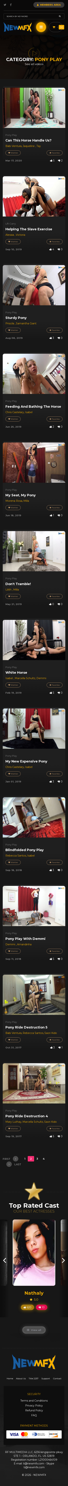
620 (27, 1307)
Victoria (20, 234)
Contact (57, 1378)
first (10, 1158)
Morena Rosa (13, 500)
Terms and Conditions (34, 1400)
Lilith (8, 589)
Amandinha (24, 944)
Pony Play (11, 135)
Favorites (55, 153)
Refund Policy (34, 1410)
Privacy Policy (34, 1405)
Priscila (10, 323)
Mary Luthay (13, 1121)
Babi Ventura (13, 146)
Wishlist (13, 153)
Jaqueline (29, 146)
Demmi (41, 678)
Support (45, 1378)
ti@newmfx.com (33, 1463)
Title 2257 (33, 1378)
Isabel (28, 412)
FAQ (34, 1415)
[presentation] (4, 1260)
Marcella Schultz (25, 678)
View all (34, 1330)
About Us (21, 1378)
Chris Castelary (14, 412)
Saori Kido (50, 1033)
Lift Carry (10, 223)
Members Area (49, 4)
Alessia (10, 234)
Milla (26, 500)
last (13, 1164)
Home (10, 1378)
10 (42, 1307)
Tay (38, 146)
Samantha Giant (26, 323)
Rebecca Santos (15, 855)
